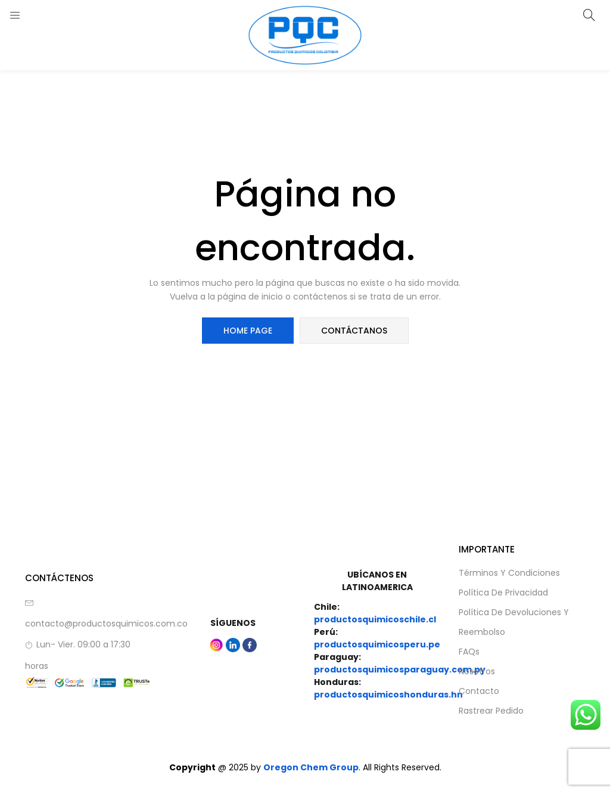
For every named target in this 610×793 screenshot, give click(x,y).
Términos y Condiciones (509, 573)
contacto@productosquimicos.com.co (106, 624)
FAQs (469, 652)
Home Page (247, 331)
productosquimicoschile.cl (375, 619)
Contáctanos (354, 331)
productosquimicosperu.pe (377, 644)
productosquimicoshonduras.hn (388, 695)
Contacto (479, 691)
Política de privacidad (503, 592)
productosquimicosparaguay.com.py (399, 669)
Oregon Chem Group (311, 767)
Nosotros (477, 671)
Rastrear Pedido (491, 711)
